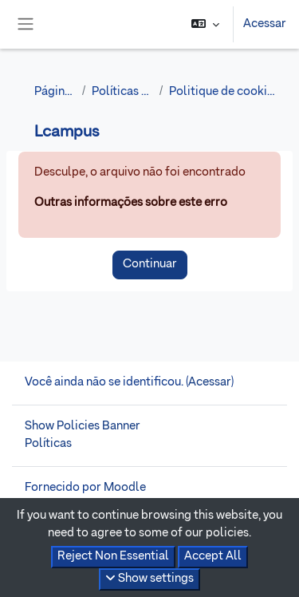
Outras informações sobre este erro (130, 202)
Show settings (149, 578)
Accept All (213, 556)
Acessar (264, 24)
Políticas (48, 443)
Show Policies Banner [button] (82, 426)
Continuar (150, 264)
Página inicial (55, 91)
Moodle (125, 487)
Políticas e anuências (122, 91)
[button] (205, 24)
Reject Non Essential (113, 556)
